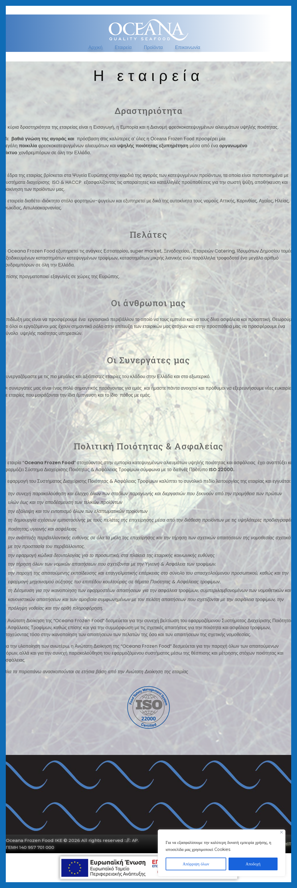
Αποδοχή (253, 864)
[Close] (281, 832)
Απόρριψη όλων (196, 864)
